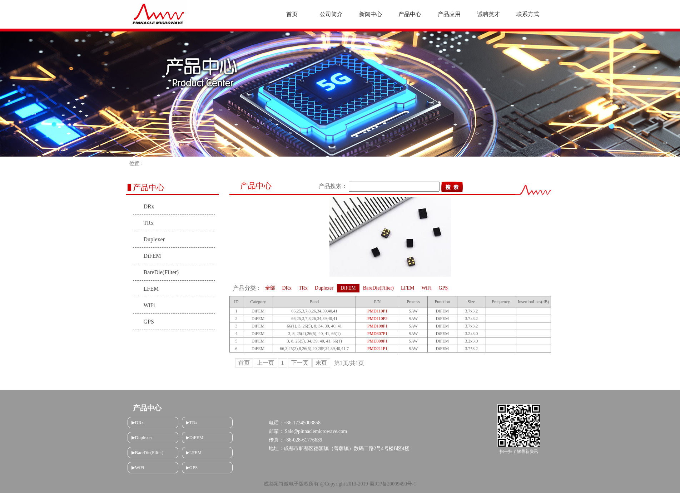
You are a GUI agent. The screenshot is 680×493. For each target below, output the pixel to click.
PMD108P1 (377, 326)
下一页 (299, 363)
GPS (149, 322)
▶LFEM (194, 452)
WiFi (149, 305)
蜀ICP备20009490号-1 (392, 484)
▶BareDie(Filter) (147, 452)
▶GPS (192, 467)
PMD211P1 (377, 348)
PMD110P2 (377, 318)
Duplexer (154, 239)
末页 (321, 363)
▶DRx (137, 422)
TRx (149, 223)
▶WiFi (137, 467)
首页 (244, 363)
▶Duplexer (141, 437)
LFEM (151, 289)
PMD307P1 (377, 333)
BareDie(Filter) (161, 272)
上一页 (265, 363)
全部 (270, 288)
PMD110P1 (377, 311)
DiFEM (152, 256)
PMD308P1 (377, 341)
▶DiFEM (195, 437)
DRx (149, 206)
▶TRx (192, 422)
